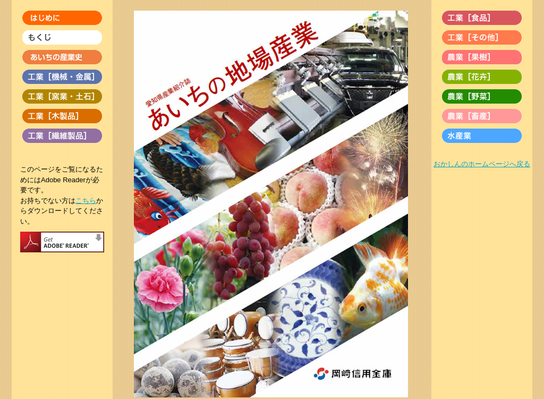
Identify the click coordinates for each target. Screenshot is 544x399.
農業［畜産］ (482, 116)
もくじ (62, 37)
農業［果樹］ (482, 57)
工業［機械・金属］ (62, 77)
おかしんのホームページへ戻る (482, 164)
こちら (85, 201)
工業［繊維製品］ (62, 136)
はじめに (62, 18)
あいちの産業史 (62, 57)
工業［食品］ (482, 18)
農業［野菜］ (482, 96)
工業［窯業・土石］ (62, 96)
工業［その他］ (482, 37)
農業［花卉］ (482, 77)
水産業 (482, 136)
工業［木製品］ (62, 116)
